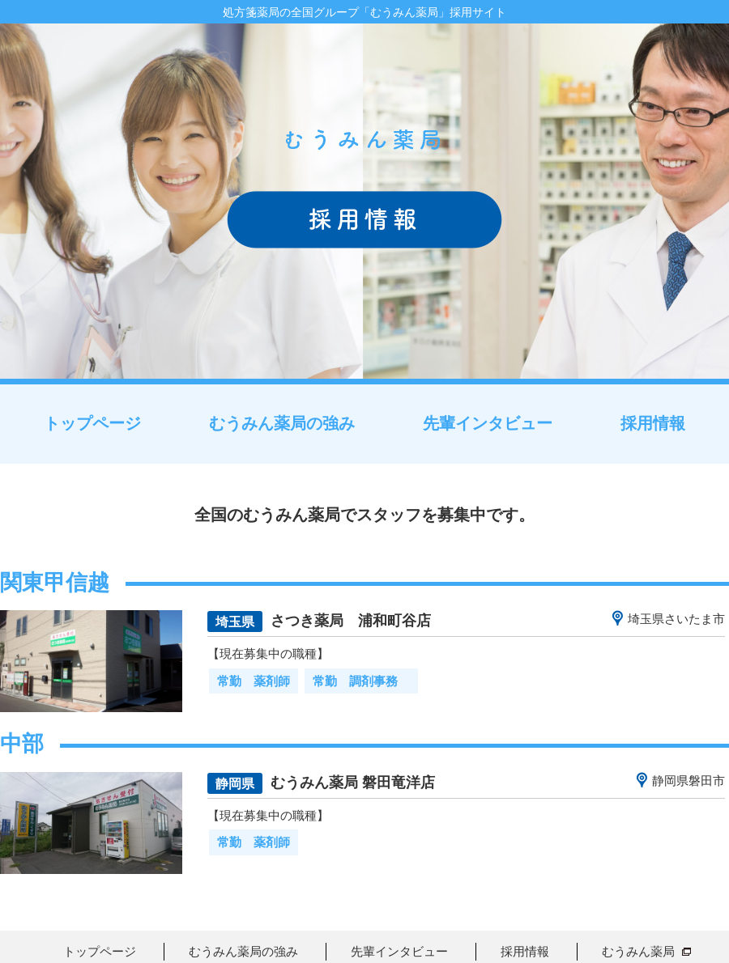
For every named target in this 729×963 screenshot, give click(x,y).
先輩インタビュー (487, 423)
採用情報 (652, 423)
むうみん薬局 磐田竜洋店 (353, 781)
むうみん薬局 (638, 951)
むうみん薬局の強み (282, 423)
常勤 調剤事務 (361, 680)
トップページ (92, 423)
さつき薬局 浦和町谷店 (351, 620)
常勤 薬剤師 (253, 680)
